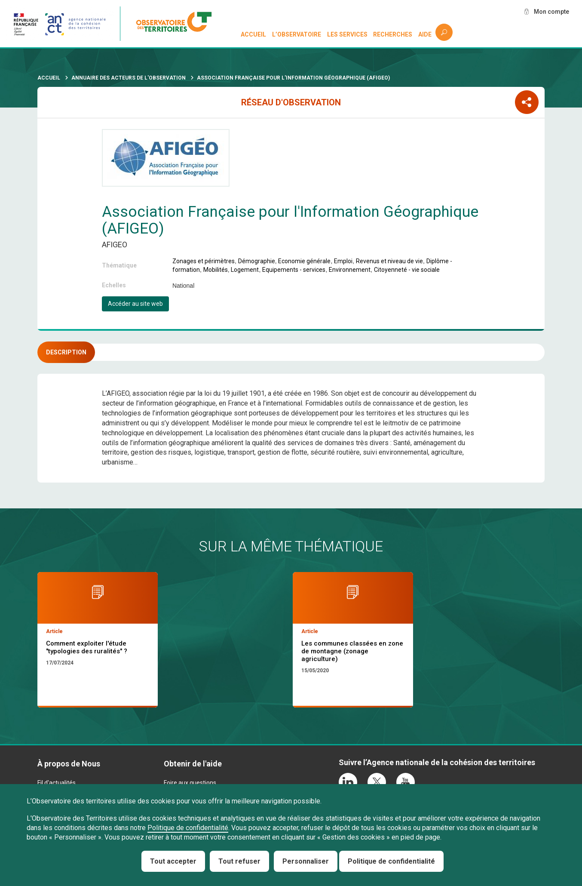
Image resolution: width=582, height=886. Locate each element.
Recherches (392, 34)
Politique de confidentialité (187, 828)
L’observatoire (296, 34)
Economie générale (304, 261)
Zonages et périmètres (203, 261)
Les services (347, 34)
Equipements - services (293, 269)
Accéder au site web (135, 303)
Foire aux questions (190, 782)
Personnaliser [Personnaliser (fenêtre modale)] (305, 861)
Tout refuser (239, 861)
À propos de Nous (68, 763)
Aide (425, 34)
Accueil (253, 34)
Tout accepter (173, 861)
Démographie (256, 261)
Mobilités (215, 269)
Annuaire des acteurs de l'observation (128, 78)
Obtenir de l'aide (193, 763)
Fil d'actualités (56, 782)
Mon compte (551, 11)
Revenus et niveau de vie (389, 261)
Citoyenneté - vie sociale (407, 269)
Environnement (350, 269)
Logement (245, 269)
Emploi (343, 261)
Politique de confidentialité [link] (391, 861)
